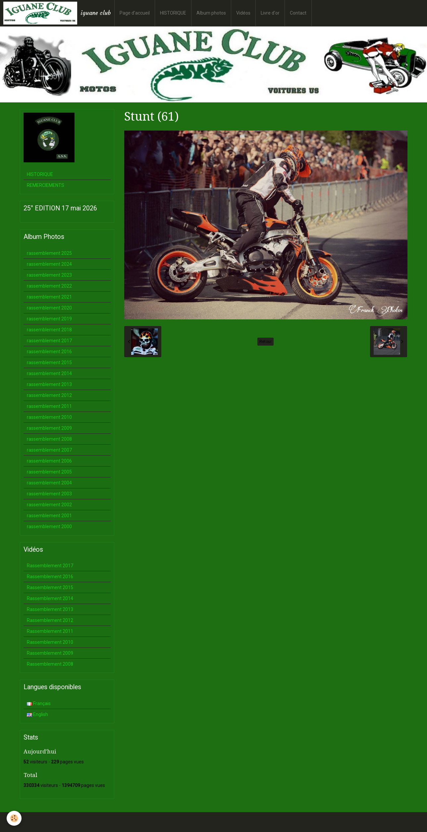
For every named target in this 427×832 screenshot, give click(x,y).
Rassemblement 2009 (50, 653)
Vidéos (243, 13)
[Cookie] (14, 818)
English (37, 714)
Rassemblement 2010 (50, 642)
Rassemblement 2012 (50, 620)
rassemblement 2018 (49, 329)
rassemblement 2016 (49, 351)
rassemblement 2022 (49, 286)
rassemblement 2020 (49, 307)
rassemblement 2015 (49, 362)
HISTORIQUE (173, 13)
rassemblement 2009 (49, 428)
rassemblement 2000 (49, 526)
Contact (298, 13)
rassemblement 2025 (49, 253)
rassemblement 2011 (49, 406)
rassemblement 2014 (49, 373)
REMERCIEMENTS (45, 185)
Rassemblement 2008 (50, 664)
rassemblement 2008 (49, 439)
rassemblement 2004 (49, 482)
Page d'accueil (135, 13)
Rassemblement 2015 (50, 587)
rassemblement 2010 (49, 417)
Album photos (211, 13)
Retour (265, 341)
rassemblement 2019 (49, 318)
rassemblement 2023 (49, 275)
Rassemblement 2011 (50, 631)
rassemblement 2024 (49, 264)
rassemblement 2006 (49, 461)
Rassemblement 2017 (50, 565)
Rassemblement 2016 (50, 576)
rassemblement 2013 (49, 384)
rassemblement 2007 (49, 450)
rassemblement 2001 (49, 515)
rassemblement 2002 (49, 504)
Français (39, 703)
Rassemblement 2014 (50, 598)
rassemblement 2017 (49, 340)
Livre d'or (270, 13)
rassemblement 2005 (49, 471)
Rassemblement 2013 (50, 609)
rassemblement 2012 (49, 395)
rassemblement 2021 (49, 297)
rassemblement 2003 (49, 493)
